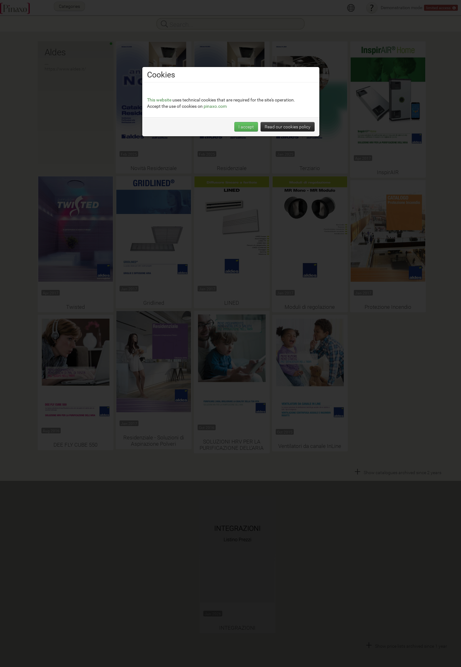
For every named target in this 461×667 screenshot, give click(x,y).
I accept (246, 127)
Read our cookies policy (287, 127)
